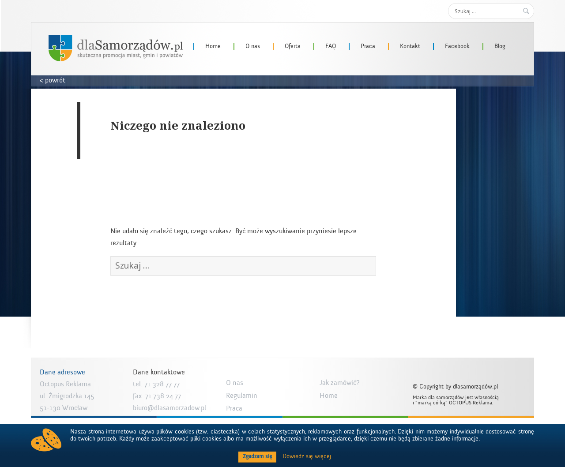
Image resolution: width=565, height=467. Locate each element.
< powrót (52, 80)
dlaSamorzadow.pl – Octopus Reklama (116, 48)
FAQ (330, 46)
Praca (368, 46)
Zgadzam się (257, 456)
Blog (499, 46)
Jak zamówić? (340, 383)
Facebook (457, 46)
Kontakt (410, 46)
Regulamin (241, 396)
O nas (252, 46)
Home (213, 46)
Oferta (293, 46)
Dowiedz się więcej (306, 456)
